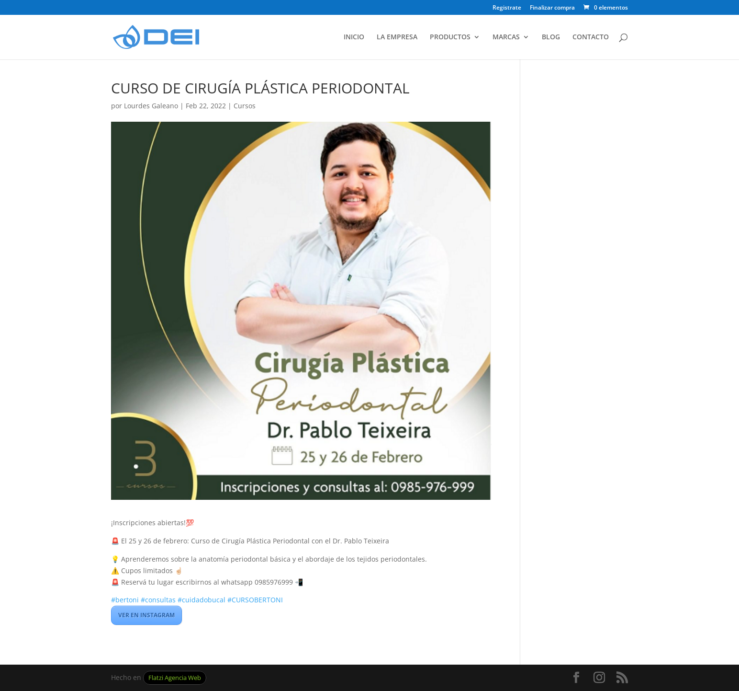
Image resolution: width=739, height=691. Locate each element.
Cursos (245, 105)
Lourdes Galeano (151, 105)
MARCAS (506, 37)
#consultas (158, 599)
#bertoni (125, 599)
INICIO (354, 37)
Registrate (507, 8)
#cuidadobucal (201, 599)
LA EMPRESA (397, 37)
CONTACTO (590, 37)
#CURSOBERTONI (255, 599)
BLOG (551, 37)
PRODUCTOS (450, 37)
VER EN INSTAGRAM (146, 615)
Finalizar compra (552, 8)
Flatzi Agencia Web (174, 678)
